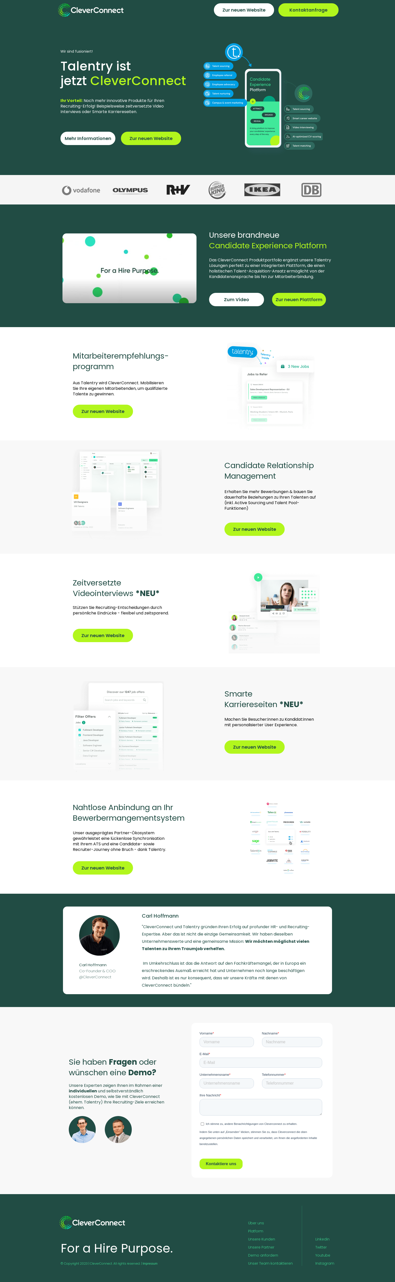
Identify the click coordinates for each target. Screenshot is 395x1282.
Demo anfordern (263, 1255)
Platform (255, 1231)
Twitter (321, 1247)
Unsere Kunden (261, 1239)
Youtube (322, 1255)
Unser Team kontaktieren (270, 1263)
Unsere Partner (261, 1247)
